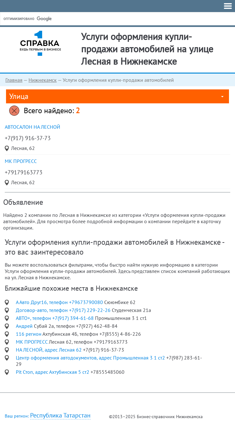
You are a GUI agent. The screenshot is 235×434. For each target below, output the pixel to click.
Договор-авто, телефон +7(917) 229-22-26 (64, 310)
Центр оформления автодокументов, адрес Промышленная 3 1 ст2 (91, 357)
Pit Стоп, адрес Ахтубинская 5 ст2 (53, 372)
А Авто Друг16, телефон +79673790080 (60, 302)
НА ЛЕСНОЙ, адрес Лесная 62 (49, 350)
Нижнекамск (43, 80)
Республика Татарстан (60, 415)
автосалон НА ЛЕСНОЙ (32, 127)
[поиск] (50, 18)
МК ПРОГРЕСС (21, 161)
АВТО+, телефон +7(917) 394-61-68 (55, 318)
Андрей (25, 326)
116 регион (29, 334)
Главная (13, 80)
